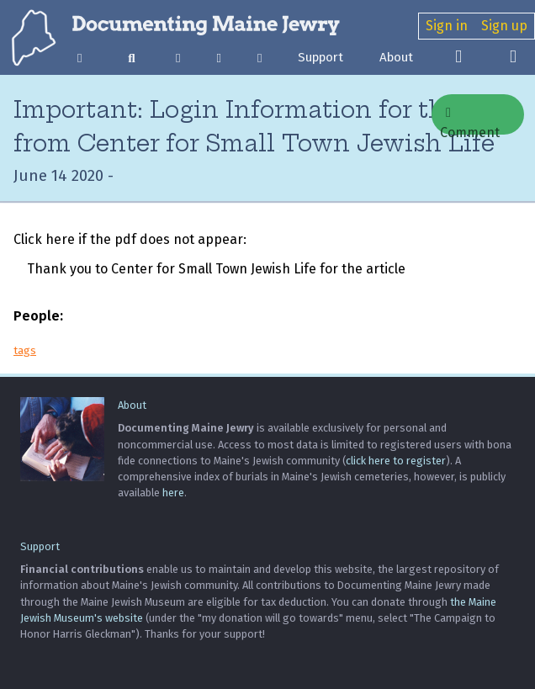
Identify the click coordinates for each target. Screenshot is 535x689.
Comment (470, 120)
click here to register (396, 460)
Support (320, 57)
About (396, 57)
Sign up (504, 26)
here (173, 492)
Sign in (447, 26)
